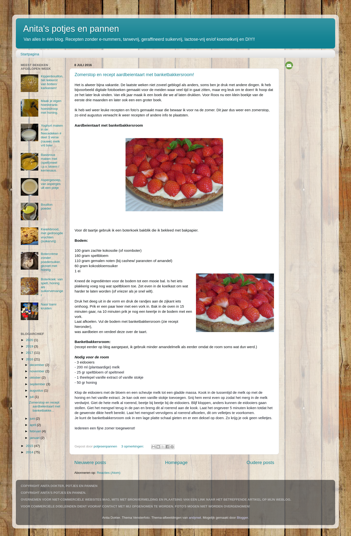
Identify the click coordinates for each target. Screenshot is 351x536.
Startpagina (29, 54)
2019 (30, 346)
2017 (30, 352)
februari (36, 431)
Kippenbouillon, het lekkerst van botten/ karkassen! (52, 82)
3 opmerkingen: (133, 446)
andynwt (195, 517)
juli (32, 397)
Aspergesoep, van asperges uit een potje (51, 184)
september (38, 384)
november (37, 371)
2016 (30, 359)
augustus (37, 390)
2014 (30, 452)
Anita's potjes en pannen (71, 29)
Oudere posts (260, 462)
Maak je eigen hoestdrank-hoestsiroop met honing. (51, 107)
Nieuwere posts (90, 462)
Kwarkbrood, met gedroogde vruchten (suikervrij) (52, 235)
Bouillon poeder (46, 206)
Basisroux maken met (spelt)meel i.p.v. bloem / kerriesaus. (50, 162)
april (33, 425)
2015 (30, 446)
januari (35, 438)
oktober (36, 377)
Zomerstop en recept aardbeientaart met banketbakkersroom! (134, 74)
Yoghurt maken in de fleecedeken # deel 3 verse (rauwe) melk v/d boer (52, 135)
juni (33, 418)
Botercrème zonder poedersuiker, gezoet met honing (50, 262)
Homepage (176, 462)
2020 (30, 340)
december (37, 365)
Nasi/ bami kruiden (48, 306)
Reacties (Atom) (108, 473)
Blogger (242, 517)
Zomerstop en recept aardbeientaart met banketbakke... (44, 406)
